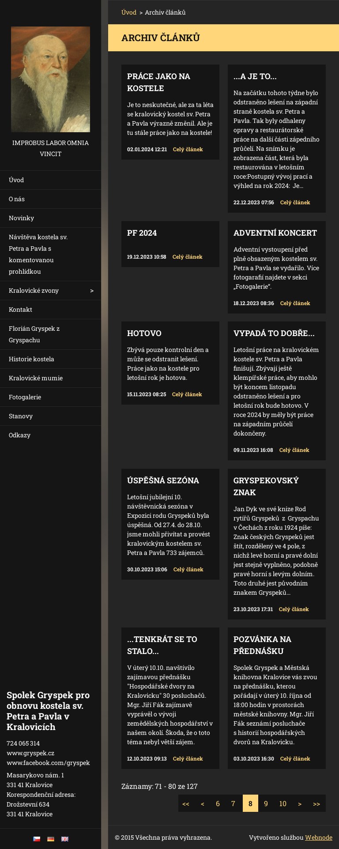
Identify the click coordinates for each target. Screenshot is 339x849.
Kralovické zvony (34, 290)
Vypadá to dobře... (274, 333)
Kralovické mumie (36, 378)
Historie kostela (31, 359)
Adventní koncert (275, 232)
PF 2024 (142, 232)
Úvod (16, 180)
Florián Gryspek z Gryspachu (34, 334)
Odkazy (19, 435)
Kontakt (20, 309)
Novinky (21, 218)
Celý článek (188, 149)
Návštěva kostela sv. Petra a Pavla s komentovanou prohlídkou (38, 254)
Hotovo (144, 333)
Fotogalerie (25, 397)
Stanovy (21, 416)
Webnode (318, 837)
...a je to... (255, 76)
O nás (17, 199)
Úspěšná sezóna (163, 480)
